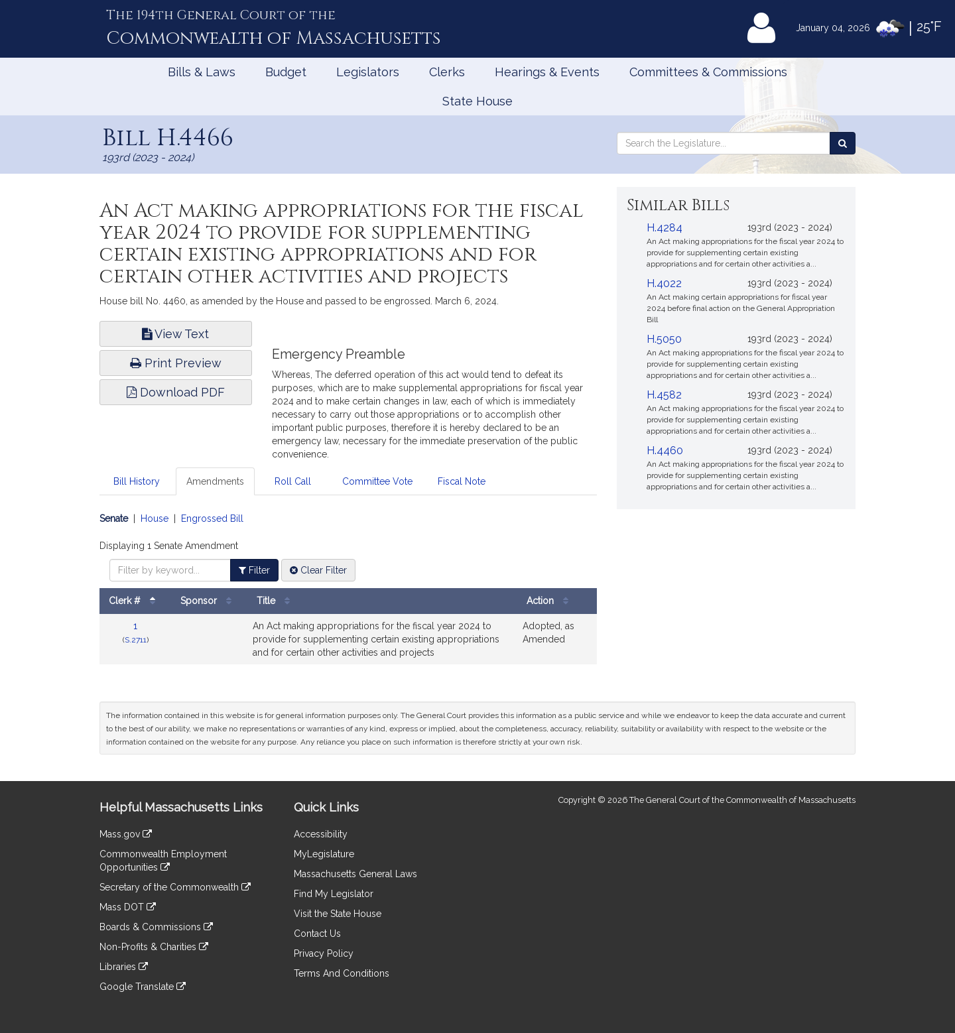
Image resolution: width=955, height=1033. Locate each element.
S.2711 (136, 639)
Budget (285, 72)
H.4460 (665, 450)
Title (276, 601)
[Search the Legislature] (843, 143)
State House (477, 101)
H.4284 (664, 227)
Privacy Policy (323, 953)
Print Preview (176, 363)
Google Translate (142, 986)
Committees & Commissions (708, 72)
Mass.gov (125, 834)
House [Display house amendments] (154, 518)
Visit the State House (337, 913)
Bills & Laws (201, 72)
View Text (175, 334)
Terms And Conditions (341, 973)
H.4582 (664, 395)
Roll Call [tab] (293, 481)
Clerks (447, 72)
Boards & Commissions (156, 927)
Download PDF (176, 392)
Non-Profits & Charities (153, 947)
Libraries (123, 966)
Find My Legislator (333, 893)
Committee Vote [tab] (377, 481)
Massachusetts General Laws (355, 874)
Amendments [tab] (215, 481)
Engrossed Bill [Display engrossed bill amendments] (212, 518)
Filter (254, 570)
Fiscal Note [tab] (461, 481)
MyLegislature (324, 854)
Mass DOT (127, 907)
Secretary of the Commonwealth (175, 887)
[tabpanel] (348, 595)
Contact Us (317, 933)
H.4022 (664, 283)
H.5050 (664, 339)
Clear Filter (318, 570)
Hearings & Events (547, 72)
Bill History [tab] (136, 481)
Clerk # (135, 601)
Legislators (367, 72)
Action (551, 601)
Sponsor (209, 601)
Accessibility (321, 834)
